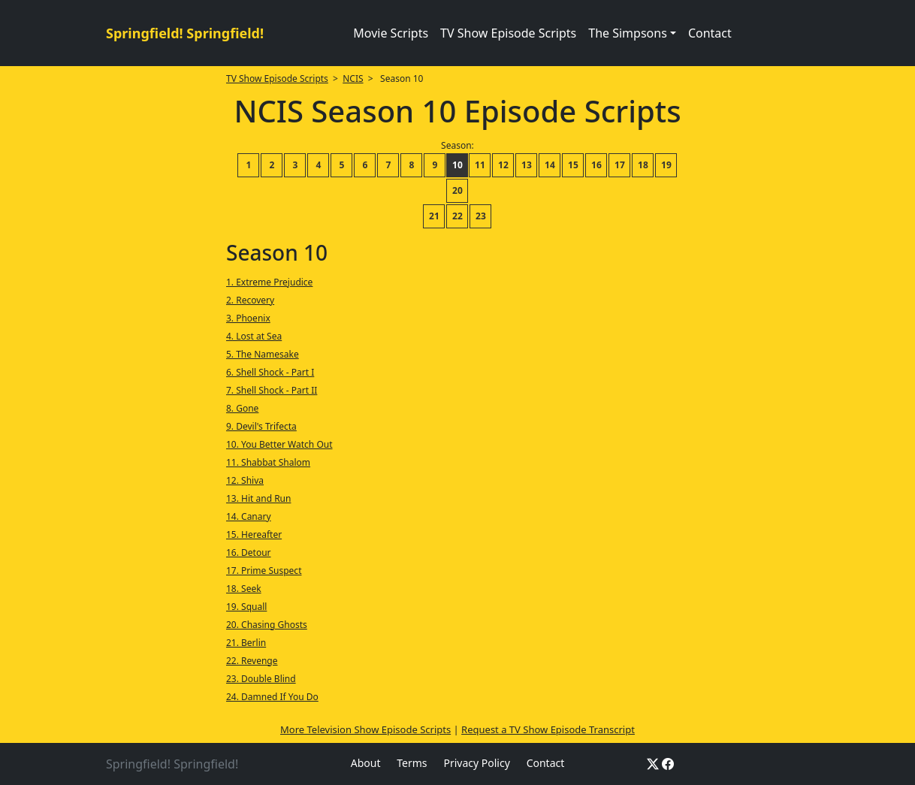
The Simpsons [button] (627, 33)
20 (457, 190)
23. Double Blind (261, 678)
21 (434, 216)
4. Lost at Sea (254, 336)
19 (666, 165)
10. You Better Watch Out (279, 444)
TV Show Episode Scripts (508, 33)
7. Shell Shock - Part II (271, 390)
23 (481, 216)
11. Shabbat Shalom (268, 462)
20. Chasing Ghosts (266, 624)
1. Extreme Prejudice (269, 282)
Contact (710, 33)
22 (457, 216)
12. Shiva (245, 480)
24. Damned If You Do (272, 696)
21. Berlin (246, 642)
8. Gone (242, 408)
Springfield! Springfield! (185, 33)
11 (480, 165)
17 (620, 165)
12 (503, 165)
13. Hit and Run (258, 498)
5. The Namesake (262, 354)
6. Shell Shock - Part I (270, 372)
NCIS (353, 78)
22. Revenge (252, 660)
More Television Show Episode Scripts (365, 729)
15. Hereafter (254, 534)
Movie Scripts (390, 33)
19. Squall (246, 606)
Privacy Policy (476, 763)
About (366, 763)
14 (550, 165)
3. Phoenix (248, 318)
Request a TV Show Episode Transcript (548, 729)
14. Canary (248, 516)
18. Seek (243, 588)
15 (573, 165)
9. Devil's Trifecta (261, 426)
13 (526, 165)
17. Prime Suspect (263, 570)
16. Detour (248, 552)
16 (596, 165)
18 (643, 165)
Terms (412, 763)
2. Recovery (250, 300)
